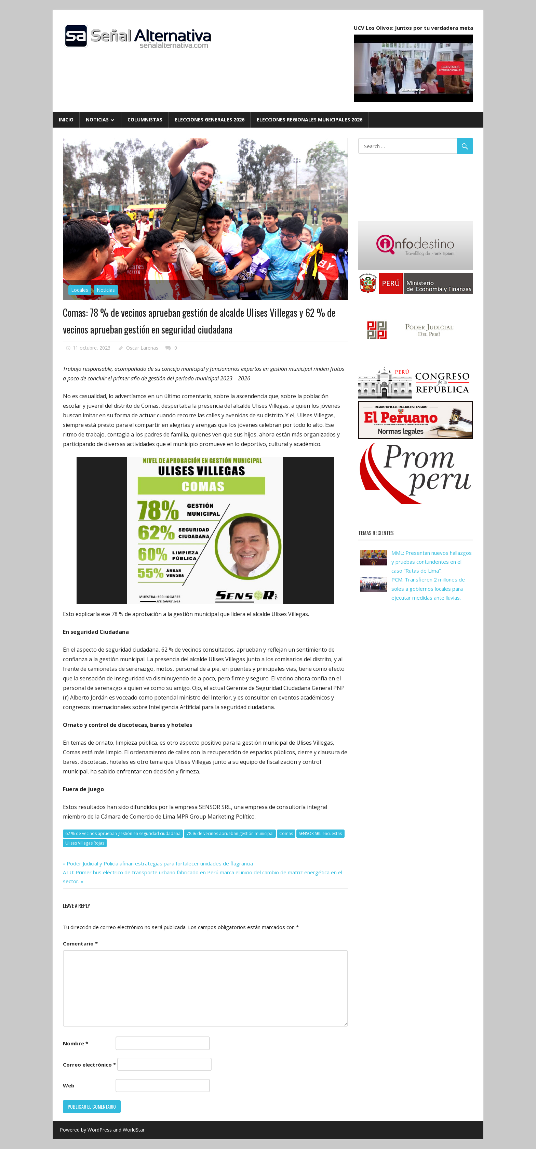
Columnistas (145, 119)
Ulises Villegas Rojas (84, 843)
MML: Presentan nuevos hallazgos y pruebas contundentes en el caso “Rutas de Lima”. (431, 561)
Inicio (66, 119)
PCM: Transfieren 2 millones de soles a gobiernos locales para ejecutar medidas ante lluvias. (428, 588)
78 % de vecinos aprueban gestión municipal (230, 833)
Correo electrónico (89, 1064)
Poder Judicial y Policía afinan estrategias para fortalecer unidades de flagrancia (159, 863)
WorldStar (134, 1129)
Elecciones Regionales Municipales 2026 (309, 119)
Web (69, 1085)
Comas (286, 833)
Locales (79, 290)
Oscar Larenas (142, 347)
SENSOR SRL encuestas (320, 833)
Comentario (80, 943)
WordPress (100, 1129)
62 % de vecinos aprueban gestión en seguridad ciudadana (122, 833)
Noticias (97, 119)
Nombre (75, 1043)
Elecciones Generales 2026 (209, 119)
